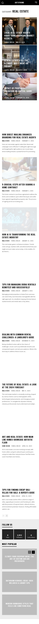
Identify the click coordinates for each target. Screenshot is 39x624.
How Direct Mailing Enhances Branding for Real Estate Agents (19, 136)
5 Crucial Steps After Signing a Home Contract (18, 186)
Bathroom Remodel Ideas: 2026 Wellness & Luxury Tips (19, 581)
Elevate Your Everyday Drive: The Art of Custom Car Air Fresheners (19, 558)
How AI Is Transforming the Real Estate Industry (18, 236)
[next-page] (6, 515)
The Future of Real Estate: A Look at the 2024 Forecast (19, 386)
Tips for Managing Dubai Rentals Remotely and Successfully (19, 286)
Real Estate (6, 140)
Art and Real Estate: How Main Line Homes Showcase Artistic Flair (17, 439)
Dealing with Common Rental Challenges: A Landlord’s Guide (18, 336)
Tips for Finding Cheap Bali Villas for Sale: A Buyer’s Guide (18, 491)
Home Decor (6, 446)
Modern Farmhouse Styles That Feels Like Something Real (19, 604)
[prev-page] (3, 515)
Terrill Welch (15, 141)
